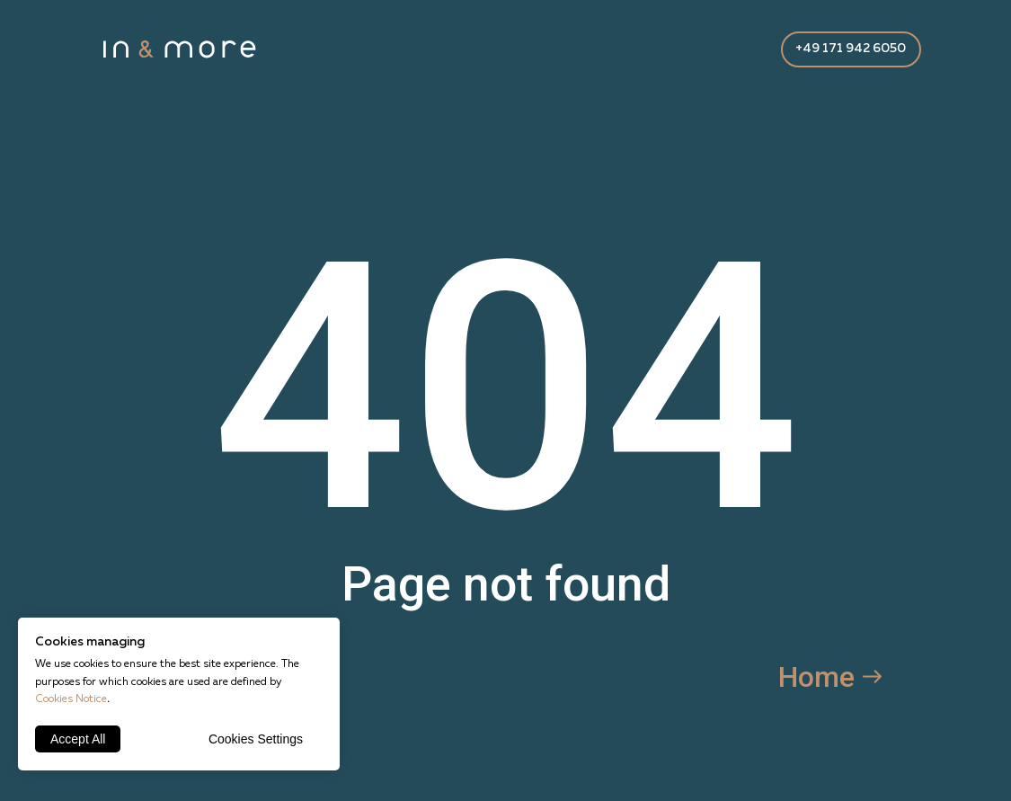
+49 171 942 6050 (850, 48)
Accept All (77, 739)
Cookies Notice (71, 699)
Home (816, 677)
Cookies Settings (255, 739)
